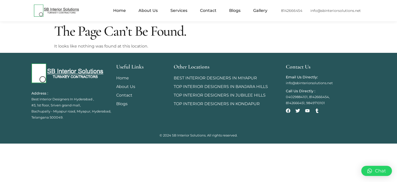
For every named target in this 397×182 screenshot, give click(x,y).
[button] (376, 171)
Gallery (260, 10)
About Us (148, 10)
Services (178, 10)
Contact (208, 10)
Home (119, 10)
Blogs (235, 10)
